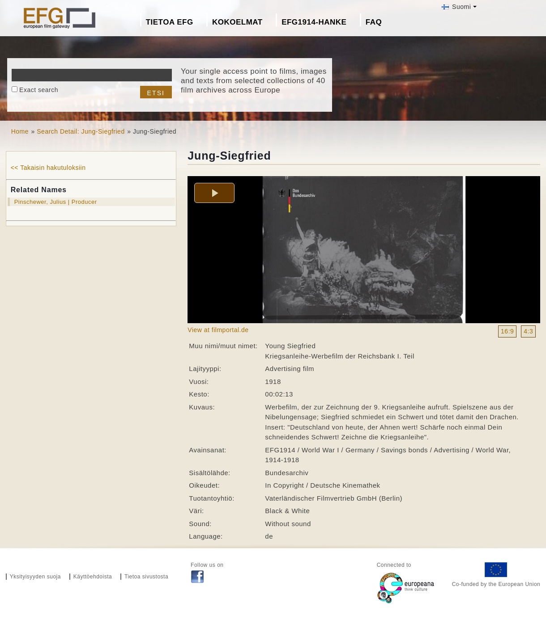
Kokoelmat (237, 22)
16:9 (507, 331)
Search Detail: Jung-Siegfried (80, 131)
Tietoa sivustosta (146, 576)
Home (20, 131)
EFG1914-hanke (314, 22)
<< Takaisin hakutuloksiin (48, 167)
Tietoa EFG (169, 22)
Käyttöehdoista (92, 576)
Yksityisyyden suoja (35, 576)
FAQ (374, 22)
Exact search (38, 89)
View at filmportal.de (218, 329)
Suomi (456, 6)
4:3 (528, 331)
